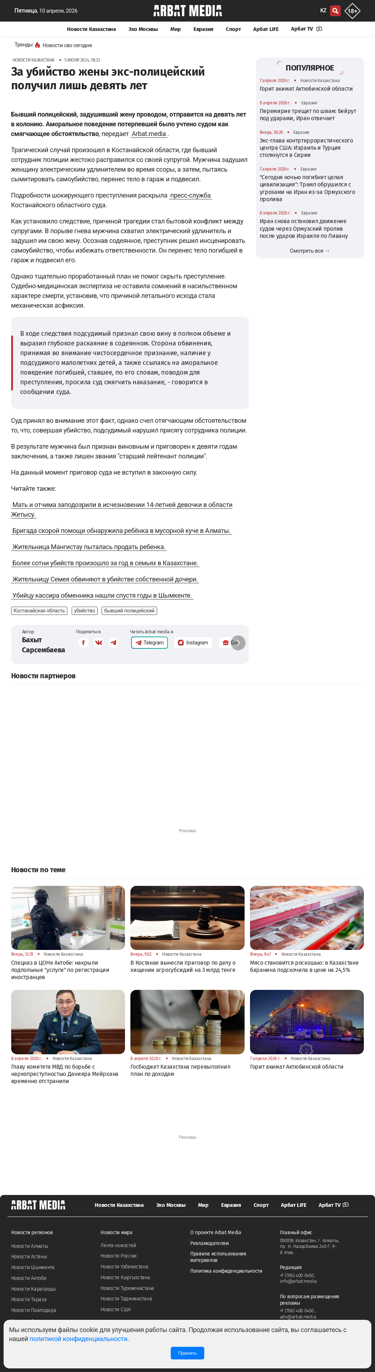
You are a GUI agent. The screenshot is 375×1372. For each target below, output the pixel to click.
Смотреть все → (310, 251)
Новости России (119, 1256)
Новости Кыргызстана (125, 1277)
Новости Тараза (29, 1299)
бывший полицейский (129, 610)
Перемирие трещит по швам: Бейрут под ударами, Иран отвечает (308, 115)
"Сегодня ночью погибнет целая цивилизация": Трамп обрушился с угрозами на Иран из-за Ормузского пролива (307, 188)
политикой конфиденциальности (78, 1338)
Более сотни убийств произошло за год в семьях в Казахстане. (105, 563)
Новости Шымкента (33, 1267)
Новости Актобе (29, 1278)
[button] (238, 642)
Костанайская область (39, 610)
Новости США (116, 1310)
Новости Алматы (29, 1246)
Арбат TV (306, 29)
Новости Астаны (29, 1257)
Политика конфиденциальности (226, 1271)
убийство (84, 610)
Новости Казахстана (91, 29)
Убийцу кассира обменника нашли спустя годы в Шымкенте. (102, 595)
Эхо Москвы (143, 29)
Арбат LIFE (265, 29)
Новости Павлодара (34, 1310)
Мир (175, 29)
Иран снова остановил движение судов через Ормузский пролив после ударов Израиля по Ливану (304, 228)
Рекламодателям (209, 1243)
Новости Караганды (33, 1289)
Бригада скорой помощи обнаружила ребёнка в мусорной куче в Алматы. (122, 530)
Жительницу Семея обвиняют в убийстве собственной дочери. (105, 579)
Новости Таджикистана (126, 1299)
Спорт (233, 29)
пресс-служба (190, 195)
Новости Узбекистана (124, 1267)
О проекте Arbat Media (215, 1233)
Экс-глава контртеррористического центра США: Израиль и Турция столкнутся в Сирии (306, 148)
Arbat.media (149, 133)
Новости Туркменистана (127, 1288)
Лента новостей (118, 1245)
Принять (187, 1353)
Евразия (203, 29)
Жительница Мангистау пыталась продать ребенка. (89, 547)
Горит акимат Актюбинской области (306, 88)
